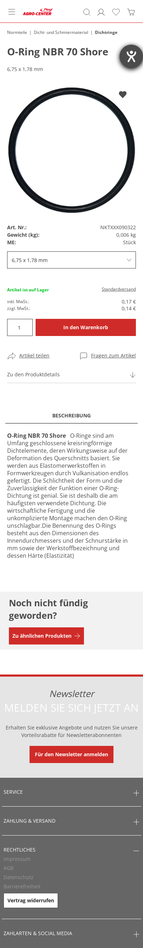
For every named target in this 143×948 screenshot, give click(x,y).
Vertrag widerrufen (30, 900)
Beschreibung (71, 415)
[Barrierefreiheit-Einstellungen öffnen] (131, 56)
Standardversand (119, 289)
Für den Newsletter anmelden (71, 754)
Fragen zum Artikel (113, 355)
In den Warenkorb (85, 327)
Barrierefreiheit (22, 886)
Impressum (17, 859)
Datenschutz (18, 877)
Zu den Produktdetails (33, 374)
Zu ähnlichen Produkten (42, 635)
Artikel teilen (34, 355)
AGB (9, 867)
